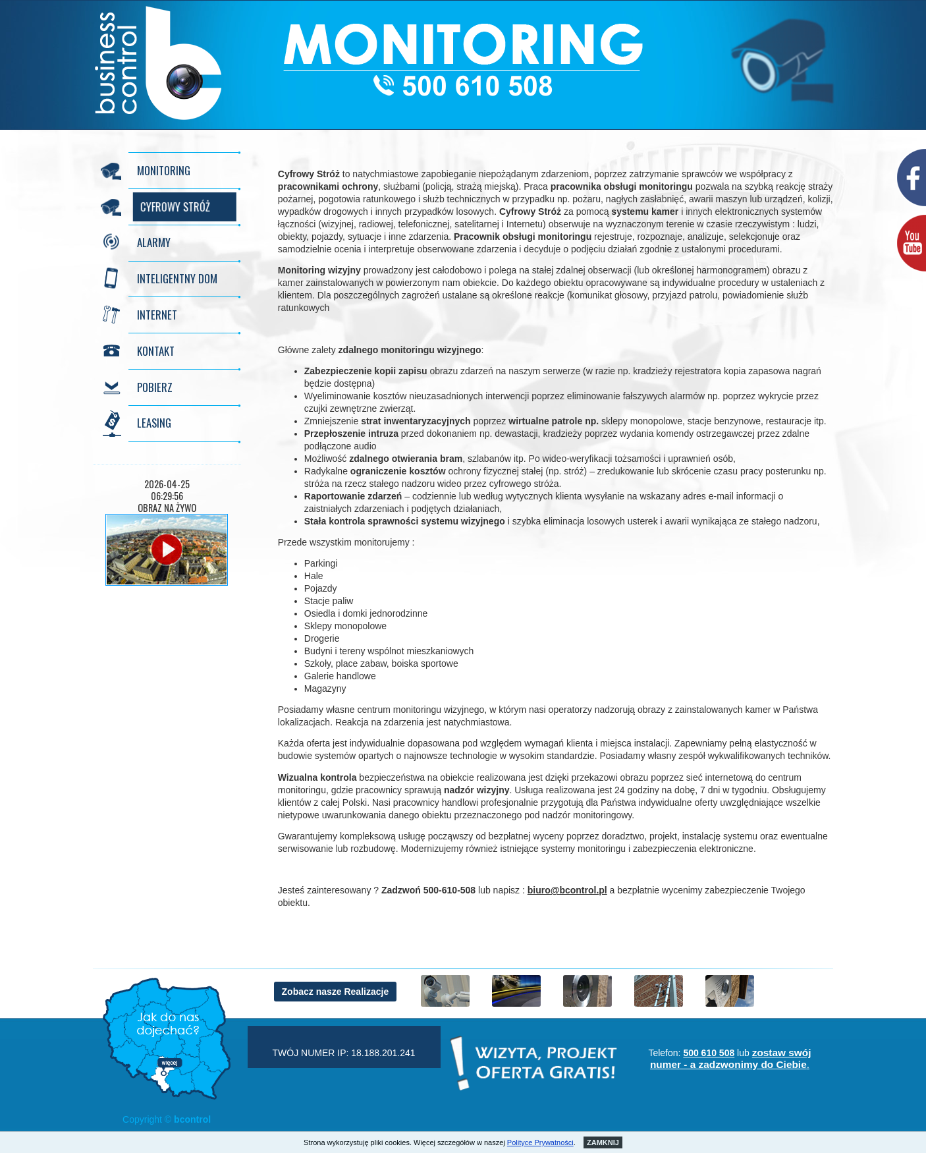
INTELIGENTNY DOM (177, 278)
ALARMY (154, 242)
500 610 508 (708, 1053)
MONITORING (163, 170)
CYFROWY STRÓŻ (172, 206)
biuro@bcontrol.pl (567, 890)
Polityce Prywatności (540, 1142)
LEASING (154, 422)
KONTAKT (156, 351)
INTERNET (157, 314)
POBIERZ (155, 387)
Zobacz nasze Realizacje (335, 991)
